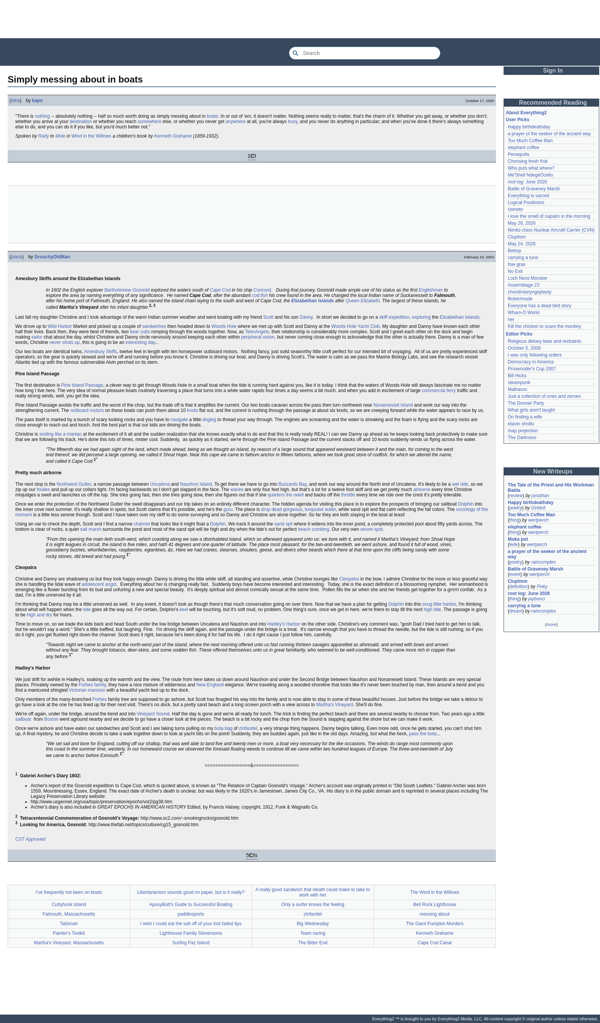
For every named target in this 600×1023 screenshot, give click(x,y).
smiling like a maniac (60, 434)
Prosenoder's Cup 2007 (532, 368)
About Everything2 (526, 112)
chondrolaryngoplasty (529, 292)
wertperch (538, 520)
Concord (262, 290)
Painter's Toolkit (69, 933)
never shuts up (64, 342)
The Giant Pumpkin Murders (434, 923)
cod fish (259, 295)
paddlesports (191, 914)
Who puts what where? (531, 168)
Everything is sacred (528, 195)
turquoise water (320, 509)
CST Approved (30, 839)
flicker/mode (520, 299)
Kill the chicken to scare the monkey (544, 326)
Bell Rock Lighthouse (435, 904)
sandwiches (154, 326)
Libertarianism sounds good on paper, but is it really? (191, 892)
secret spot (371, 529)
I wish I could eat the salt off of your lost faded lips (190, 923)
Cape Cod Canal (435, 942)
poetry (515, 508)
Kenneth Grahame (173, 136)
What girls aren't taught (531, 410)
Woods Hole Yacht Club (355, 326)
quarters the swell (286, 495)
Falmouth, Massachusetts (69, 914)
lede (513, 544)
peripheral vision (257, 337)
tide (86, 609)
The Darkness (522, 437)
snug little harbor (439, 604)
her (511, 319)
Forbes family (92, 684)
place (16, 256)
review (516, 495)
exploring (421, 317)
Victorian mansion (87, 690)
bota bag (224, 728)
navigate (179, 419)
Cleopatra (349, 579)
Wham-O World (523, 312)
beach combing (313, 529)
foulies (43, 489)
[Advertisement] (300, 19)
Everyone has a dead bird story (539, 305)
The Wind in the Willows (434, 892)
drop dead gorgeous (281, 509)
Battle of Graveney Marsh (534, 188)
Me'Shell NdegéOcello (530, 175)
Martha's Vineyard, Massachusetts (69, 942)
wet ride (460, 484)
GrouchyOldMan (52, 256)
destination (81, 121)
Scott (268, 317)
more (551, 624)
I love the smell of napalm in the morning (549, 216)
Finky (542, 586)
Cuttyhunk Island (69, 904)
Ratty (43, 136)
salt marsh (90, 529)
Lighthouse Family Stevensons (191, 933)
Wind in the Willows (91, 136)
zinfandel (248, 728)
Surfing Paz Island (190, 942)
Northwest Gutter (74, 484)
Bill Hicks (517, 375)
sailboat (23, 719)
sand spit (283, 524)
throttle (348, 495)
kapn (37, 100)
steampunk (519, 382)
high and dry (39, 615)
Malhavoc (517, 389)
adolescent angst (99, 584)
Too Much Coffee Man (530, 140)
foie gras (516, 264)
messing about (435, 914)
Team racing (312, 933)
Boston (51, 719)
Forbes (99, 699)
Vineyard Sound (153, 714)
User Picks (517, 119)
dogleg (209, 419)
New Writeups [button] (553, 471)
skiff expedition (394, 317)
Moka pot (518, 539)
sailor (36, 337)
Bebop (514, 250)
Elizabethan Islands (312, 300)
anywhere (236, 121)
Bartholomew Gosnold (127, 290)
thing (514, 520)
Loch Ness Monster (527, 278)
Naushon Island (196, 484)
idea (15, 100)
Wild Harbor (60, 326)
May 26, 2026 (522, 223)
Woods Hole (224, 326)
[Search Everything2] (364, 53)
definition (518, 586)
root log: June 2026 (527, 182)
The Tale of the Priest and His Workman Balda (551, 487)
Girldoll (538, 508)
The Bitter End (313, 942)
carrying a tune (523, 257)
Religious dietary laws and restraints (544, 341)
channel (142, 524)
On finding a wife (525, 417)
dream (515, 611)
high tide (432, 609)
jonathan (540, 495)
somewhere (149, 121)
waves (236, 489)
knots (192, 410)
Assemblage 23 (524, 285)
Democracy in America (531, 362)
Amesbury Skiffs (100, 351)
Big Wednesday (313, 923)
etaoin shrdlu (521, 423)
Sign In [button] (553, 70)
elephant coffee (523, 147)
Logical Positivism (526, 202)
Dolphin (466, 504)
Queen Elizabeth (363, 300)
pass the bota (423, 733)
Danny (306, 317)
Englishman (431, 290)
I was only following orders (535, 355)
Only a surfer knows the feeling (312, 904)
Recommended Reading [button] (553, 102)
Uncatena (160, 484)
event (514, 574)
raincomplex (543, 562)
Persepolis (518, 154)
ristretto (515, 209)
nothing (42, 116)
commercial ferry (439, 390)
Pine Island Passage (82, 385)
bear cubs (140, 331)
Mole (60, 136)
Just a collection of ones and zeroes (544, 396)
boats (212, 116)
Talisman (69, 923)
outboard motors (87, 410)
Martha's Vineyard (334, 704)
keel (183, 609)
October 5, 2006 (524, 348)
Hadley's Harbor (283, 624)
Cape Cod (220, 290)
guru (228, 509)
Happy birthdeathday (529, 127)
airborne (421, 489)
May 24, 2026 (522, 243)
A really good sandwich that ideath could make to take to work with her (313, 892)
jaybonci (536, 598)
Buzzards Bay (293, 484)
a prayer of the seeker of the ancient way (549, 133)
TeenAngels (257, 331)
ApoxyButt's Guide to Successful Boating (190, 904)
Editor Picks (519, 334)
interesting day (140, 342)
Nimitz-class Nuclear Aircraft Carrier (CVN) (551, 230)
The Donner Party (526, 403)
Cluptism (517, 237)
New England (209, 684)
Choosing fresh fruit (528, 161)
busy (292, 121)
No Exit (515, 271)
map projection (523, 430)
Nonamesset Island (393, 405)
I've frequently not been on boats (69, 892)
